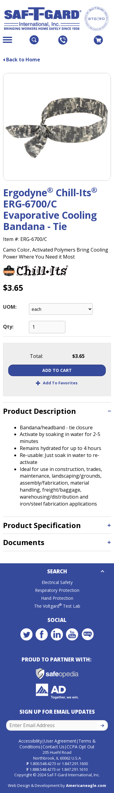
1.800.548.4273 (43, 763)
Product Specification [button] (42, 525)
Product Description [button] (39, 411)
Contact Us (53, 747)
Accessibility (30, 741)
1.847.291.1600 (75, 763)
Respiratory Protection (57, 590)
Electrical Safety (57, 582)
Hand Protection (57, 598)
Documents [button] (23, 542)
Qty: (8, 326)
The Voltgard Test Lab (57, 606)
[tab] (57, 411)
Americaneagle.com (86, 785)
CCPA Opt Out (81, 747)
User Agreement (60, 741)
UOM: (9, 307)
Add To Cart (57, 370)
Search (57, 571)
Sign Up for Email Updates (57, 711)
